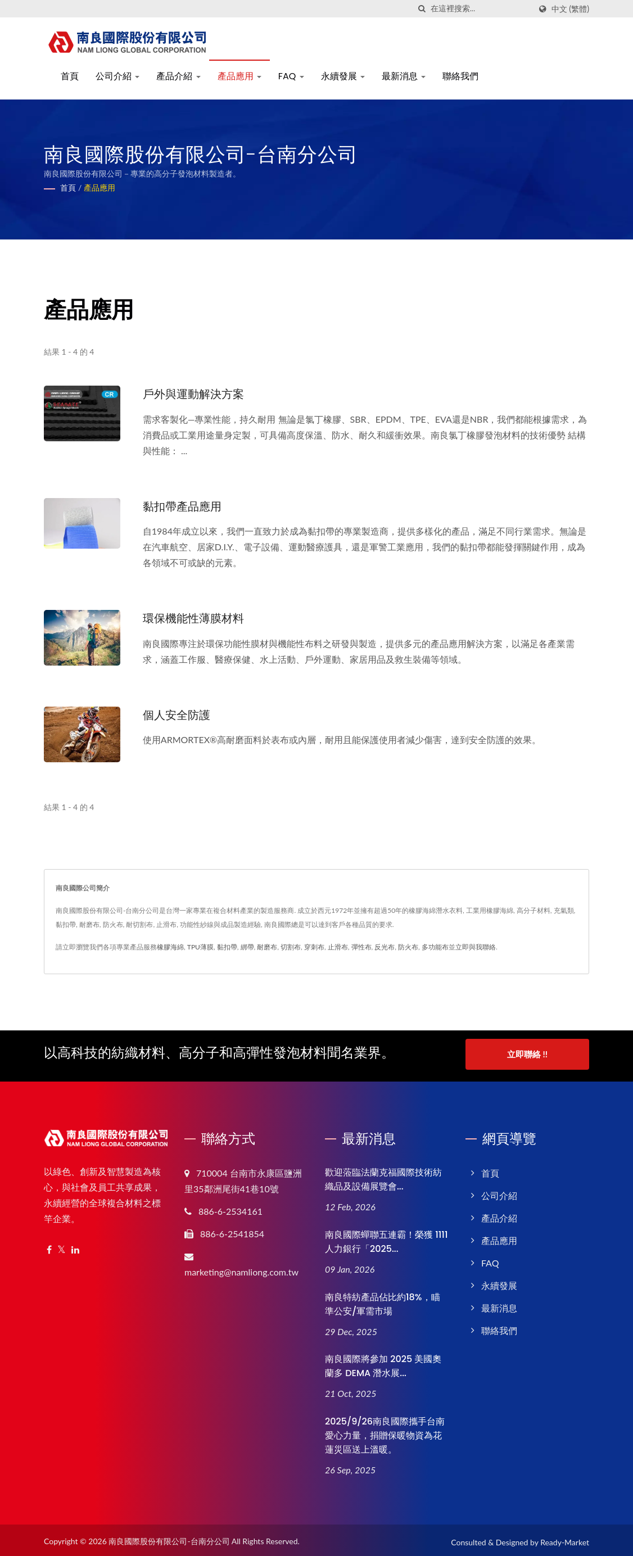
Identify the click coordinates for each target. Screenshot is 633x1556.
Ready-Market (564, 1538)
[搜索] (422, 8)
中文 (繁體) (570, 8)
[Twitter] (61, 1246)
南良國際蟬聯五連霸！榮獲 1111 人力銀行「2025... (386, 1237)
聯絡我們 (460, 76)
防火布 (408, 946)
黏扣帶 (227, 946)
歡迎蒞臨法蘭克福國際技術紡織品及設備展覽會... (383, 1175)
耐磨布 (267, 946)
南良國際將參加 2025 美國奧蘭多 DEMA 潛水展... (383, 1362)
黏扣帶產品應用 (184, 505)
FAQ (291, 76)
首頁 (70, 76)
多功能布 (435, 946)
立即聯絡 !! (527, 1053)
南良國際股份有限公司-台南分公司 (168, 1537)
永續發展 (343, 76)
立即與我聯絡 (475, 946)
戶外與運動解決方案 (196, 394)
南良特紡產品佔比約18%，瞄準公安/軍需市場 (382, 1299)
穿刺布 (314, 946)
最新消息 (404, 76)
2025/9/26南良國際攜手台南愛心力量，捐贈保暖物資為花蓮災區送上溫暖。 (385, 1431)
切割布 (291, 946)
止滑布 (338, 946)
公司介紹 (117, 76)
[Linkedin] (75, 1246)
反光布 (384, 946)
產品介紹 (178, 76)
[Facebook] (49, 1246)
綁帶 (247, 946)
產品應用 (239, 76)
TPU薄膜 (200, 946)
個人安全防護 (178, 713)
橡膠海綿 (170, 946)
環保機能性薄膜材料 (196, 617)
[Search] (481, 8)
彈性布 (361, 946)
